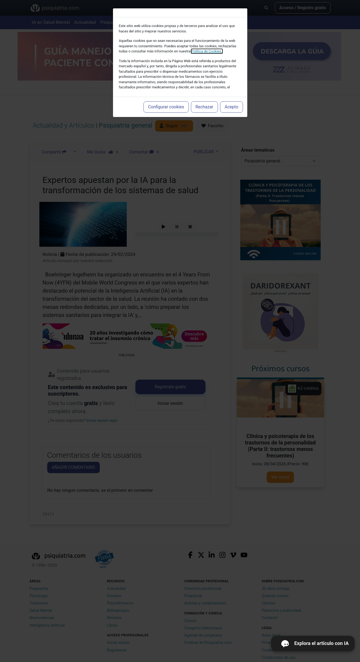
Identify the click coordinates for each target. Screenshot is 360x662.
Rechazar (204, 106)
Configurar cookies (166, 106)
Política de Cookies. (206, 51)
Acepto (231, 106)
